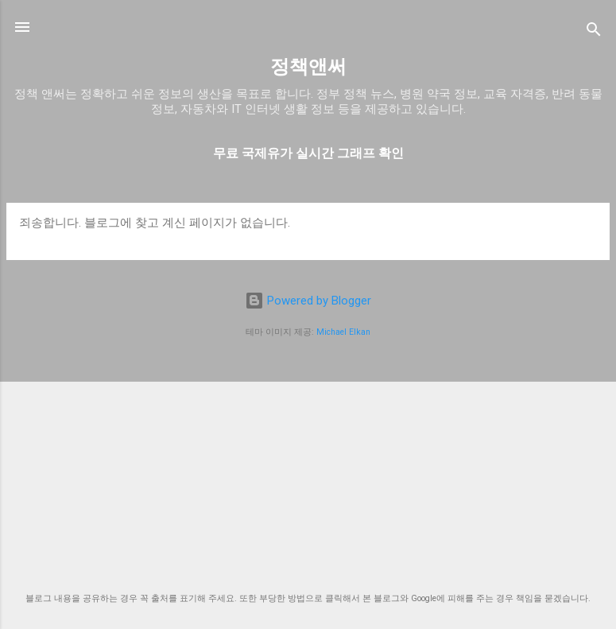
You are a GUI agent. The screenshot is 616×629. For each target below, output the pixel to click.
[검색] (593, 32)
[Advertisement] (308, 466)
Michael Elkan (343, 332)
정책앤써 (308, 67)
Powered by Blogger (308, 300)
